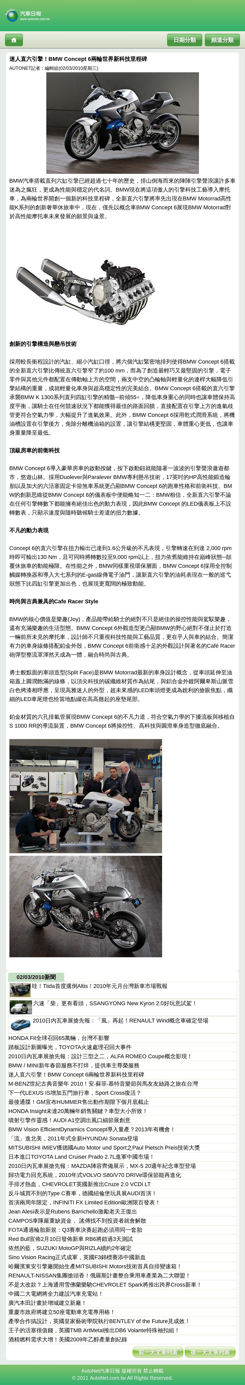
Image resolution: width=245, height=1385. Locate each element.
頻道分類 (222, 40)
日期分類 (185, 40)
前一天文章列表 (158, 1352)
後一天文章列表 (210, 1352)
